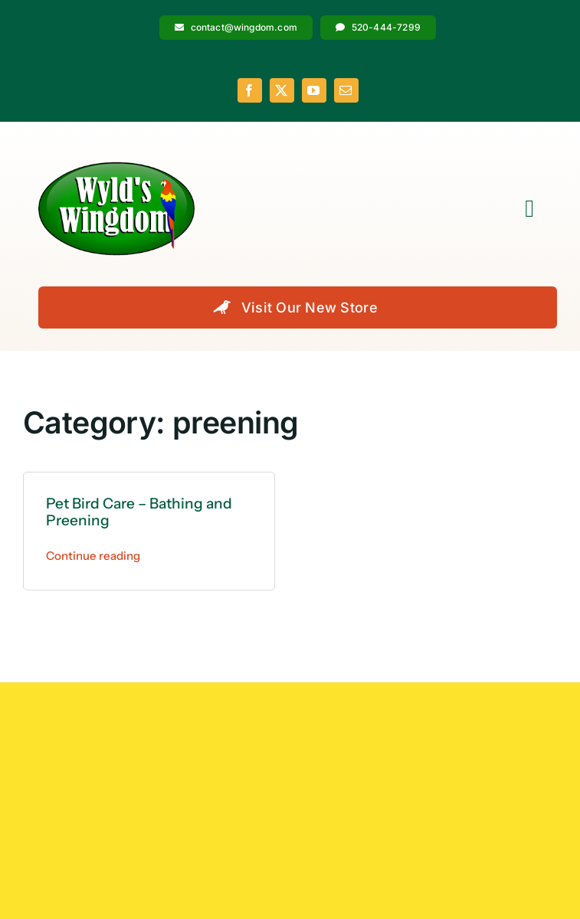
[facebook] (250, 90)
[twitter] (282, 90)
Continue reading (93, 555)
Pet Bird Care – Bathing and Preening (139, 512)
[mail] (346, 90)
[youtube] (314, 90)
